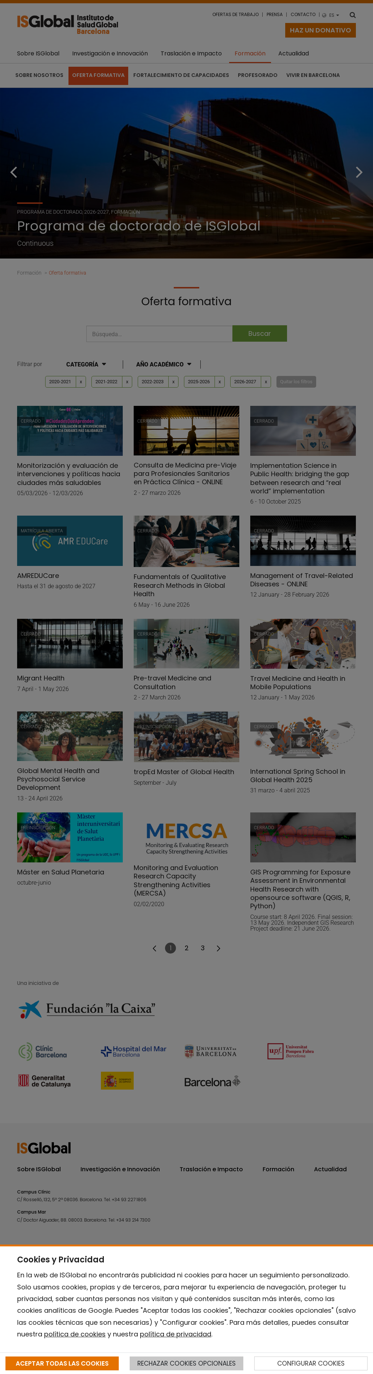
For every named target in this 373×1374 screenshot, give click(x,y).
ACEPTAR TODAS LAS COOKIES (62, 1363)
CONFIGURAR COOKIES (311, 1363)
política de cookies (75, 1334)
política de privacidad (175, 1334)
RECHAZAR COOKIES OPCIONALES (186, 1363)
